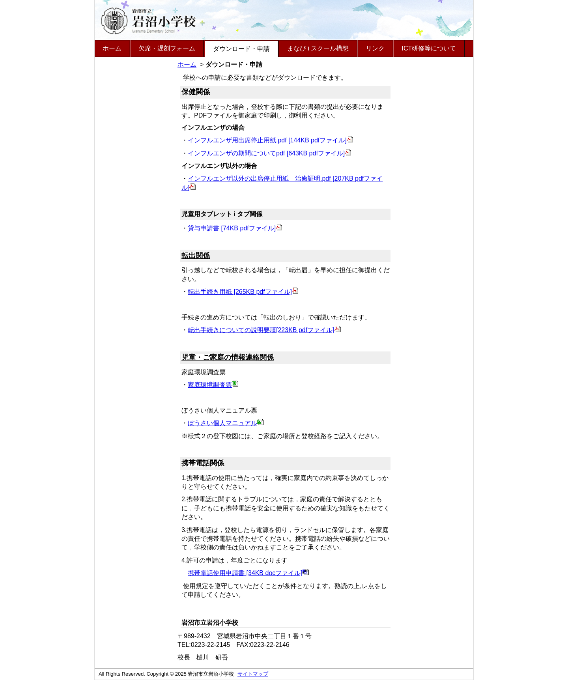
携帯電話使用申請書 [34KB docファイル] (248, 573)
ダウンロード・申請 (241, 48)
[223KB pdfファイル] (308, 330)
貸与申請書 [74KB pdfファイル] (235, 228)
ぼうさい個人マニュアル (225, 423)
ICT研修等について (429, 48)
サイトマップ (252, 674)
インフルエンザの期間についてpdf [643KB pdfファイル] (269, 153)
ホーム (112, 48)
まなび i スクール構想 (318, 48)
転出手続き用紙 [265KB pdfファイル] (243, 291)
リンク (375, 48)
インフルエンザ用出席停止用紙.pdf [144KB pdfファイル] (270, 140)
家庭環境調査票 (213, 384)
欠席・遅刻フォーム (166, 48)
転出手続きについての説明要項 (232, 330)
